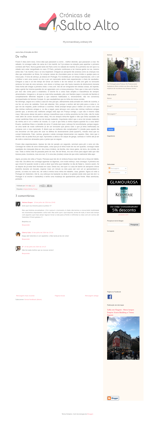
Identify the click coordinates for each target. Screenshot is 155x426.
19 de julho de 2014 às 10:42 (44, 202)
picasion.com (123, 215)
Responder (26, 225)
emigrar (25, 189)
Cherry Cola (26, 232)
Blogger (90, 414)
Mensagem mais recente (25, 296)
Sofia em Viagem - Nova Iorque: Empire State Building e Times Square (120, 312)
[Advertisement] (120, 377)
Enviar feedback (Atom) (33, 299)
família (30, 189)
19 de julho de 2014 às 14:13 (35, 247)
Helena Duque (27, 202)
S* (23, 247)
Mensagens (114, 168)
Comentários (114, 172)
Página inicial (60, 296)
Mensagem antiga (91, 296)
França (35, 189)
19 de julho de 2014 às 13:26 (42, 232)
